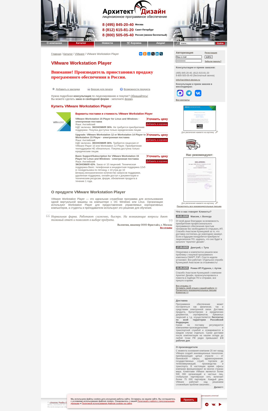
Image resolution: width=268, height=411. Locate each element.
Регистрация (211, 53)
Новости (107, 42)
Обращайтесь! (139, 96)
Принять (189, 399)
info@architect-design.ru (188, 80)
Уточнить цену (157, 119)
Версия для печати (99, 89)
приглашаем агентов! (209, 395)
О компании (54, 42)
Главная (56, 53)
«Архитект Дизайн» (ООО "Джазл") (64, 402)
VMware (79, 53)
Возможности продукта (134, 89)
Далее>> (218, 387)
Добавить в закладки (65, 89)
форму (128, 98)
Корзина (134, 42)
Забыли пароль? (213, 61)
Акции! (160, 42)
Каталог (81, 42)
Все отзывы (166, 227)
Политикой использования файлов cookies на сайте (107, 403)
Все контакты (183, 100)
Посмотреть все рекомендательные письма (199, 206)
